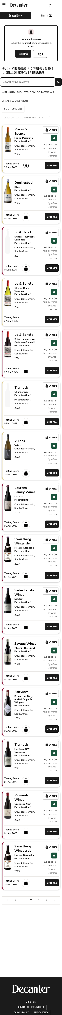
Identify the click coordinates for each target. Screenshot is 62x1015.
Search (58, 82)
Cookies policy (21, 1012)
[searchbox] (27, 82)
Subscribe (15, 15)
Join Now (23, 54)
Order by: (26, 117)
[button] (26, 117)
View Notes (52, 165)
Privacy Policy (41, 1012)
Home (4, 68)
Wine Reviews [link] (19, 68)
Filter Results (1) (13, 109)
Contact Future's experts (31, 1007)
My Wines (51, 130)
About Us (31, 1001)
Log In (40, 54)
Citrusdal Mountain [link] (42, 68)
